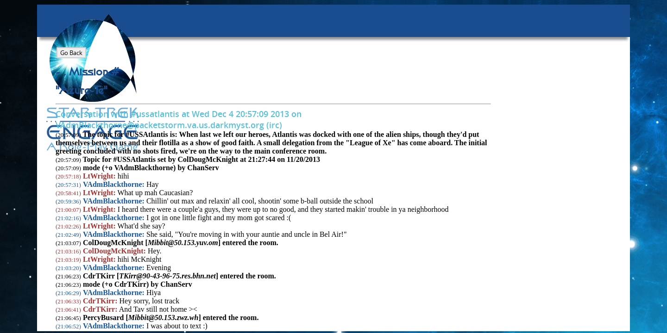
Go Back (71, 53)
